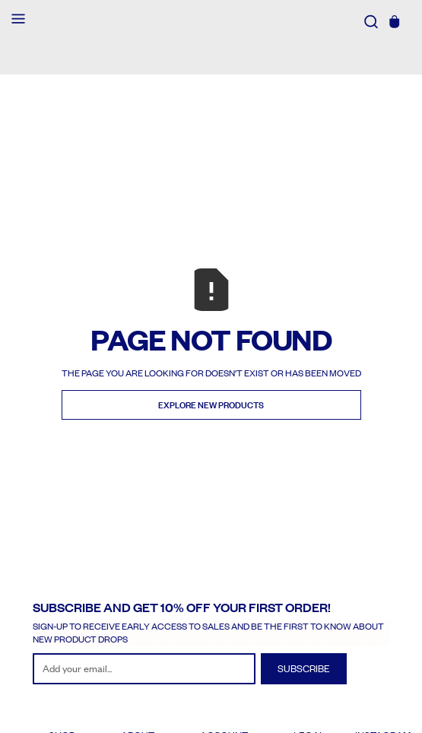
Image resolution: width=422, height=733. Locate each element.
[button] (18, 20)
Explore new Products (211, 405)
